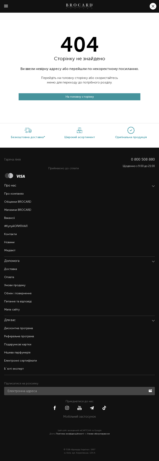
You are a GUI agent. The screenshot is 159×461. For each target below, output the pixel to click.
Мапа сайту (12, 309)
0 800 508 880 (143, 159)
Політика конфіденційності (70, 434)
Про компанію (14, 193)
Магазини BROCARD (17, 210)
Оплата (9, 277)
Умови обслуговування (98, 434)
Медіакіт (10, 250)
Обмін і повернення (17, 293)
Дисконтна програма (18, 328)
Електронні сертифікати (20, 360)
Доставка (10, 269)
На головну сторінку (79, 96)
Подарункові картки (17, 344)
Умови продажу (14, 285)
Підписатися (151, 390)
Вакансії (9, 218)
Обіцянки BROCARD (17, 202)
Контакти (10, 234)
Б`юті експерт (14, 368)
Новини (9, 242)
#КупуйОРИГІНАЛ (16, 226)
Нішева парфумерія (17, 352)
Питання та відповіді (18, 301)
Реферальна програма (19, 336)
